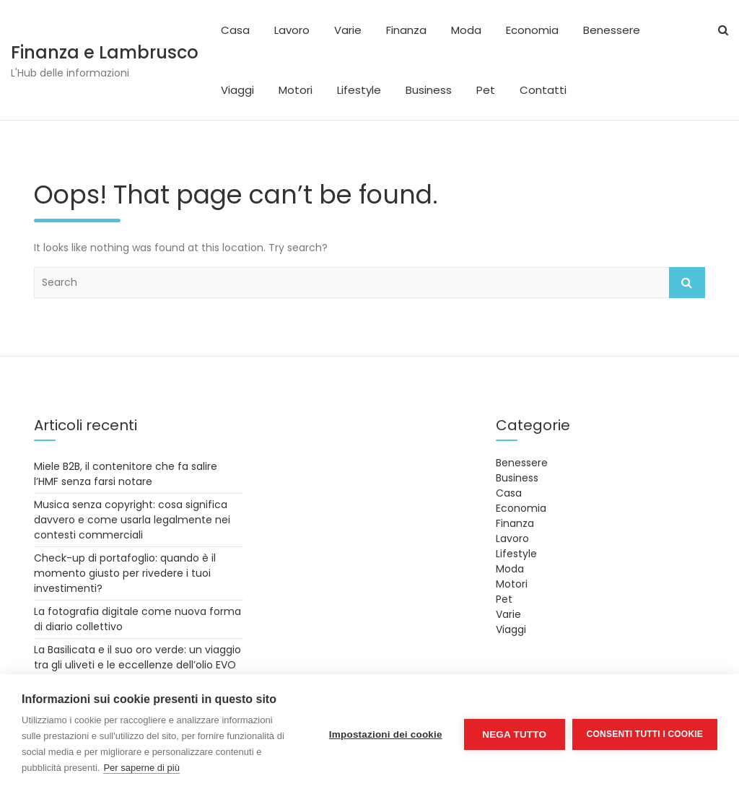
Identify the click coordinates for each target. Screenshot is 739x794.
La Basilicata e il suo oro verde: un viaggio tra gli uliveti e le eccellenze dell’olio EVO (137, 657)
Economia (532, 30)
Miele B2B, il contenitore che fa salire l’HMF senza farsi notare (125, 474)
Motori (295, 89)
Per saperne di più (141, 767)
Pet (485, 89)
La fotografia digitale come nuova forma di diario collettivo (137, 619)
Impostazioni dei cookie (385, 734)
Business (429, 89)
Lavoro (292, 30)
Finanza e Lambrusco (104, 52)
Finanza (406, 30)
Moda (466, 30)
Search (687, 282)
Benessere (611, 30)
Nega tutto (514, 734)
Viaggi (237, 89)
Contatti (543, 89)
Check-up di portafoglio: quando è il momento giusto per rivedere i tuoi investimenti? (125, 573)
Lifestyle (359, 89)
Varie (348, 30)
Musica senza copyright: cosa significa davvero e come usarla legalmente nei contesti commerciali (132, 519)
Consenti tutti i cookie (645, 734)
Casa (235, 30)
